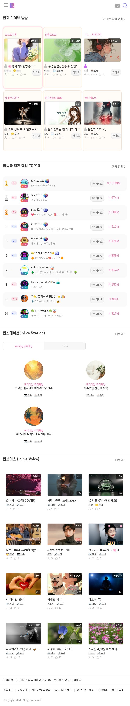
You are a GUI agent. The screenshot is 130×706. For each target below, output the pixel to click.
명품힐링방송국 (39, 200)
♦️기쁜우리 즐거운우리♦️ (43, 185)
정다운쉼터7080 (53, 98)
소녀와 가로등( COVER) (20, 500)
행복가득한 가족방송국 (43, 243)
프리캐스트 (90, 98)
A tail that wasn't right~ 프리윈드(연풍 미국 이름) (23, 550)
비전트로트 (37, 224)
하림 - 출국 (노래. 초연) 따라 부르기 (64, 500)
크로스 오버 (37, 286)
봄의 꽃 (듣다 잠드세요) (102, 500)
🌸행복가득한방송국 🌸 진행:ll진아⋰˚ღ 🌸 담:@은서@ (22, 66)
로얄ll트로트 (37, 180)
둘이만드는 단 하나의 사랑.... (62, 129)
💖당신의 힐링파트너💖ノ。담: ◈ (49, 214)
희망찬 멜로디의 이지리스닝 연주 (34, 388)
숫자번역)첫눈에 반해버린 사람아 (105, 649)
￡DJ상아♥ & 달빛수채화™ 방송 (22, 129)
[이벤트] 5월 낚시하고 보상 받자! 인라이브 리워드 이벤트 (48, 680)
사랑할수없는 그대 (58, 550)
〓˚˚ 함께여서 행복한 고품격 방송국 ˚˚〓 (52, 229)
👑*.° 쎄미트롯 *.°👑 (42, 253)
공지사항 (8, 680)
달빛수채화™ (12, 98)
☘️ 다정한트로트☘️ (41, 311)
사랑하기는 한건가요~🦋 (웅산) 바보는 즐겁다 (23, 649)
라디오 (36, 72)
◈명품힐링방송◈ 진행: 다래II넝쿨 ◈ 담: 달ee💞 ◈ (62, 66)
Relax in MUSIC (40, 267)
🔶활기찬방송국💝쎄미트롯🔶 (47, 258)
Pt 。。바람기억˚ (93, 34)
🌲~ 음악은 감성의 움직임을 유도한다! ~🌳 (54, 272)
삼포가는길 (37, 209)
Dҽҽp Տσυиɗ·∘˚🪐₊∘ (43, 282)
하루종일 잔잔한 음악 (96, 388)
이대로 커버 (54, 599)
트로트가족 (11, 34)
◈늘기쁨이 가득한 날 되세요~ (47, 315)
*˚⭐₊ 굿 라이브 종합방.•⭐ (45, 296)
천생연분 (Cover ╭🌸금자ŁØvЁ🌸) (105, 550)
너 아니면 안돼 (15, 599)
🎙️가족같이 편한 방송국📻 (45, 301)
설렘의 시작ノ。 (96, 129)
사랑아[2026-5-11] (59, 649)
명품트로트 (51, 34)
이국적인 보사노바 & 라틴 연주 (33, 434)
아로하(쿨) (94, 599)
